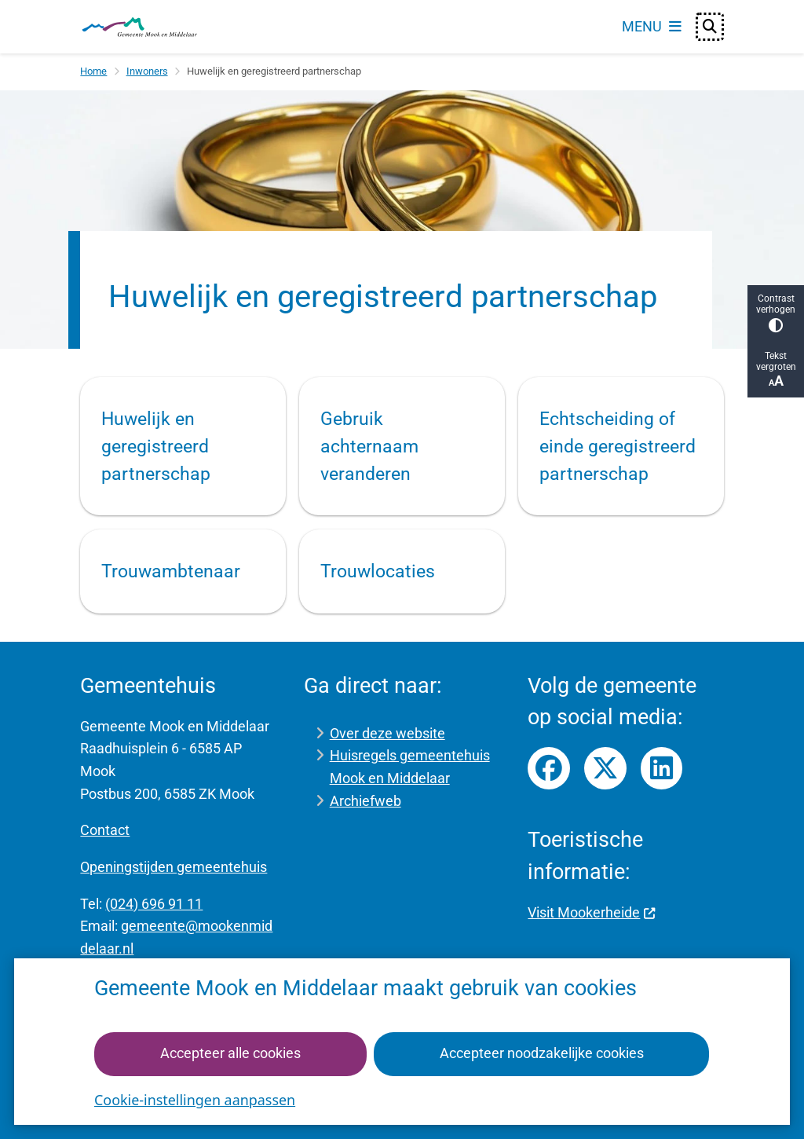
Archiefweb (365, 801)
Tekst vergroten (775, 369)
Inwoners (147, 71)
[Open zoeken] (710, 27)
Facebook (549, 768)
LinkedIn (662, 768)
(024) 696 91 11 (154, 903)
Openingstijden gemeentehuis (173, 867)
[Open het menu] (652, 26)
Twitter (605, 768)
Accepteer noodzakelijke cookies (542, 1053)
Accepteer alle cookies (230, 1053)
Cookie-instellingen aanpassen (194, 1099)
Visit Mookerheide (592, 912)
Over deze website (387, 733)
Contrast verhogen (775, 313)
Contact (105, 830)
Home (93, 71)
